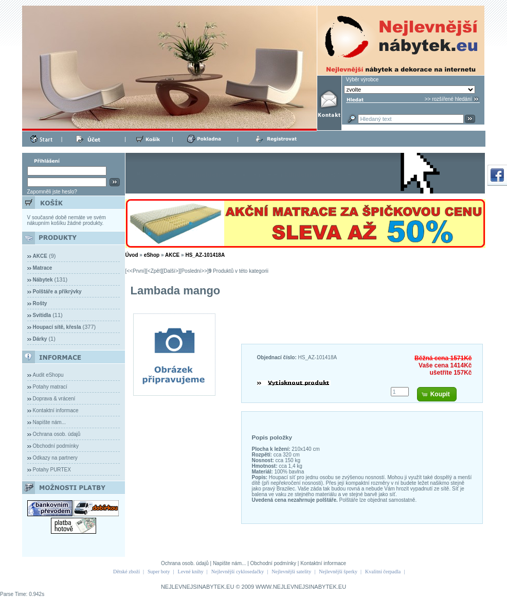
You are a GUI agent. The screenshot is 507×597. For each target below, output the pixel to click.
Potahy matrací (50, 387)
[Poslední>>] (194, 271)
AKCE (172, 255)
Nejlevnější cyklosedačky (237, 571)
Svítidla (42, 315)
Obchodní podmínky (56, 446)
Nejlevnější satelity (291, 571)
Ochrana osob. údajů (57, 434)
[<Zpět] (154, 271)
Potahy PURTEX (52, 469)
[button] (437, 394)
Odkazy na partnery (55, 458)
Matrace (42, 268)
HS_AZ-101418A (205, 255)
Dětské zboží (126, 571)
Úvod (131, 255)
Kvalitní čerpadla (383, 571)
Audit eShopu (48, 375)
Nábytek (43, 280)
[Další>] (170, 271)
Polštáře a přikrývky (57, 291)
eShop (152, 255)
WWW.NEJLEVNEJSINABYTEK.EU (301, 587)
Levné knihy (191, 571)
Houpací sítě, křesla (57, 327)
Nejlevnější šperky (338, 571)
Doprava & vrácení (54, 398)
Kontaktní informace (56, 410)
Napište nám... (49, 422)
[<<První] (136, 271)
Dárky (40, 339)
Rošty (40, 303)
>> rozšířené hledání (448, 99)
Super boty (159, 571)
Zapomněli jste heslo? (52, 192)
